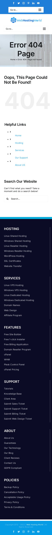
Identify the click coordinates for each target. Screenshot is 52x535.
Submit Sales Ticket (14, 403)
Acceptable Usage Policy (17, 497)
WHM (7, 359)
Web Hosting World (34, 525)
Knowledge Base (13, 393)
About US (20, 165)
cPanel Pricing (11, 369)
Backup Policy (11, 487)
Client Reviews (11, 458)
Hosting (19, 143)
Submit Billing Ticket (14, 413)
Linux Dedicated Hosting (17, 295)
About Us (9, 438)
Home (13, 59)
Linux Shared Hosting (15, 236)
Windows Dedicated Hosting (19, 300)
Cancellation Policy (14, 492)
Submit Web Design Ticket (18, 418)
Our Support (21, 157)
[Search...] (26, 198)
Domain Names (12, 305)
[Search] (7, 198)
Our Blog (8, 453)
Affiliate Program (13, 315)
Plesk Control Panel (14, 364)
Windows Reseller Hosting (18, 251)
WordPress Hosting (14, 256)
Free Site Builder (12, 334)
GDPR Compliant (13, 468)
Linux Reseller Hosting (15, 246)
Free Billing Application (16, 344)
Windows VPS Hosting (16, 290)
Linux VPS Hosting (13, 285)
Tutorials (8, 388)
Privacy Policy (11, 502)
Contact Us (10, 463)
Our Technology (12, 448)
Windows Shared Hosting (17, 241)
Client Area (10, 398)
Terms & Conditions (14, 507)
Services (19, 150)
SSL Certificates (12, 261)
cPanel (7, 354)
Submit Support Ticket (15, 408)
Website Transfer (13, 266)
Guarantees (10, 443)
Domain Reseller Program (17, 349)
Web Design (10, 310)
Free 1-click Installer (14, 339)
